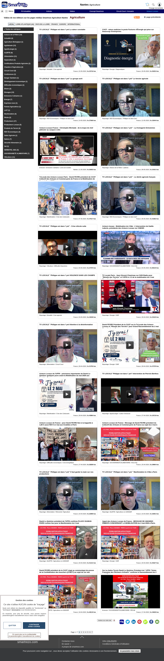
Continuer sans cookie (34, 625)
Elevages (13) (9, 92)
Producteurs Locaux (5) (12, 125)
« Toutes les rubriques (12, 29)
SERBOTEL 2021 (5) (11, 150)
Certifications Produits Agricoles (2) (17, 63)
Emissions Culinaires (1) (13, 96)
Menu (11, 11)
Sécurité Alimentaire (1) (12, 143)
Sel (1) (6, 146)
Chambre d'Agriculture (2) (13, 67)
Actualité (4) (8, 38)
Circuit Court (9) (10, 71)
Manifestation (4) (10, 114)
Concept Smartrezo (97, 11)
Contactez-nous (68, 641)
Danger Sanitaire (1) (11, 78)
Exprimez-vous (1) (10, 103)
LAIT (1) (7, 110)
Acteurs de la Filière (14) (13, 35)
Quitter (12, 625)
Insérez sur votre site (104, 620)
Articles (49, 11)
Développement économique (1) (15, 81)
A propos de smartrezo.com (73, 647)
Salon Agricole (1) (10, 135)
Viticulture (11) (9, 157)
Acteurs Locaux (152, 11)
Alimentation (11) (10, 56)
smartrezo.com (27, 642)
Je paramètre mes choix (129, 651)
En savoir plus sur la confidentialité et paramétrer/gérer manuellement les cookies (24, 635)
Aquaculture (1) (10, 60)
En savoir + (66, 644)
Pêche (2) (7, 117)
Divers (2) (7, 89)
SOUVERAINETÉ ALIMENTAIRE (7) (16, 153)
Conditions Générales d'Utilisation (115, 644)
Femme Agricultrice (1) (12, 107)
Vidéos (72, 11)
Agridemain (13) (10, 45)
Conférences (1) (10, 74)
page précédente (152, 17)
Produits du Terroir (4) (12, 128)
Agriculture (76, 17)
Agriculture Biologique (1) (13, 42)
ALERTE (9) (8, 53)
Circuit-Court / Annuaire (125, 11)
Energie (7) (8, 99)
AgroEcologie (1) (10, 49)
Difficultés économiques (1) (14, 85)
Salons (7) (8, 139)
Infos (109, 641)
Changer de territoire (156, 8)
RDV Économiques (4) (12, 132)
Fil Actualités (26, 11)
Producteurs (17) (10, 121)
